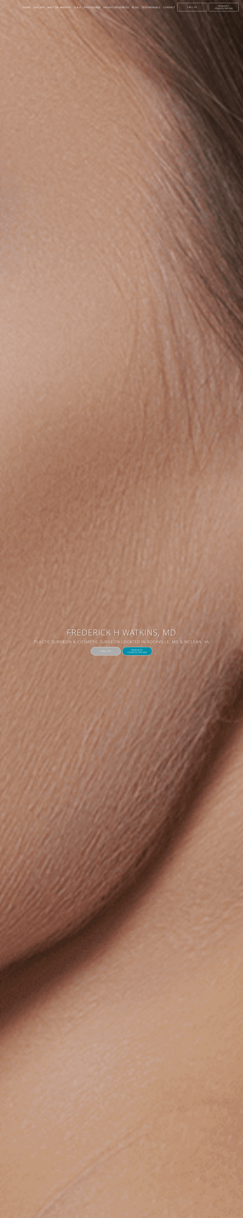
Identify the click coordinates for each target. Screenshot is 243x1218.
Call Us (105, 651)
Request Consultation (137, 651)
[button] (224, 7)
